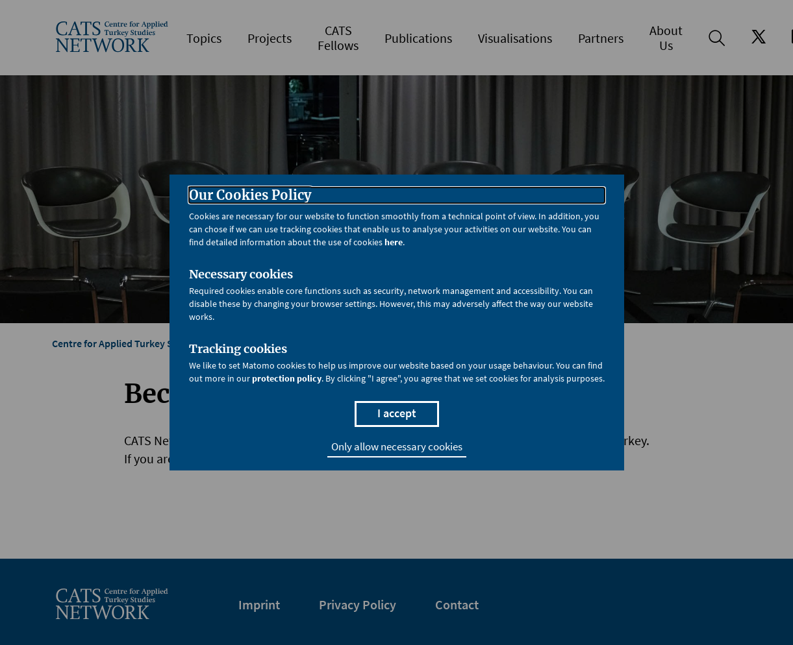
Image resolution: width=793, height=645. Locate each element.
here (393, 242)
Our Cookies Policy (250, 195)
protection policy (286, 378)
